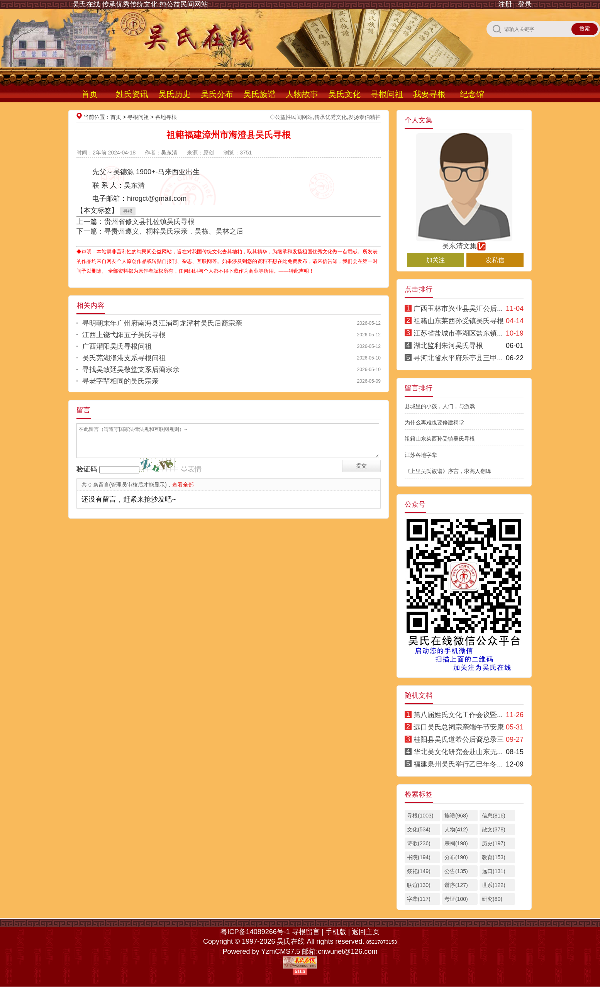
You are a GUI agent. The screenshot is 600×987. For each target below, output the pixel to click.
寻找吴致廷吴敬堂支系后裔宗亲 (131, 369)
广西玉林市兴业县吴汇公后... (458, 308)
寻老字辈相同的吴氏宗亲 (120, 381)
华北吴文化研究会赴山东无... (458, 752)
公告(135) (456, 871)
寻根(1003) (420, 815)
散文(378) (493, 829)
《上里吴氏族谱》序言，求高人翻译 (448, 471)
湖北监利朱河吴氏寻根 (448, 345)
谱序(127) (456, 885)
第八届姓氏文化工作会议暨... (458, 715)
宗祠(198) (456, 843)
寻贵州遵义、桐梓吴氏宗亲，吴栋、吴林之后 (173, 231)
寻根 (127, 211)
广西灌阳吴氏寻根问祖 (117, 346)
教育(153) (493, 857)
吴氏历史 (174, 94)
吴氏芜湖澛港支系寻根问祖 (124, 358)
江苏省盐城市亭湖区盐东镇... (458, 333)
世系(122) (493, 885)
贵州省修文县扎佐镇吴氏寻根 (149, 222)
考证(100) (456, 899)
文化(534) (419, 829)
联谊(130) (419, 885)
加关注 (435, 260)
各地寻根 (166, 117)
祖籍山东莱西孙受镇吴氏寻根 (459, 321)
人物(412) (456, 829)
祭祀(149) (419, 871)
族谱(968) (456, 815)
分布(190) (456, 857)
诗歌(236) (419, 843)
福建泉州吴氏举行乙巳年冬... (458, 764)
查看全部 (183, 485)
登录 (525, 4)
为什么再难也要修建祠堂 (434, 422)
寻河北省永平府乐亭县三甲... (458, 358)
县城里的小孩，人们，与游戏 (440, 406)
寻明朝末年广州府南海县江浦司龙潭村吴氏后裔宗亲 (162, 323)
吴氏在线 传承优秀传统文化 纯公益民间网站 (140, 4)
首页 (89, 94)
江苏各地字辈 (421, 455)
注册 (505, 4)
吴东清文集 (464, 242)
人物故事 (302, 94)
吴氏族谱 (259, 94)
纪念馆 (472, 94)
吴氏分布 (217, 94)
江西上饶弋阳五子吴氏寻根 (124, 335)
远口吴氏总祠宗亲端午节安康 (459, 727)
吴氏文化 (344, 94)
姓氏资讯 (132, 94)
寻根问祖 (387, 94)
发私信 (495, 260)
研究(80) (492, 899)
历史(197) (493, 843)
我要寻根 (429, 94)
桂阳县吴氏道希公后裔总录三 (459, 739)
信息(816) (493, 815)
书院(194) (419, 857)
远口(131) (493, 871)
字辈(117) (419, 899)
